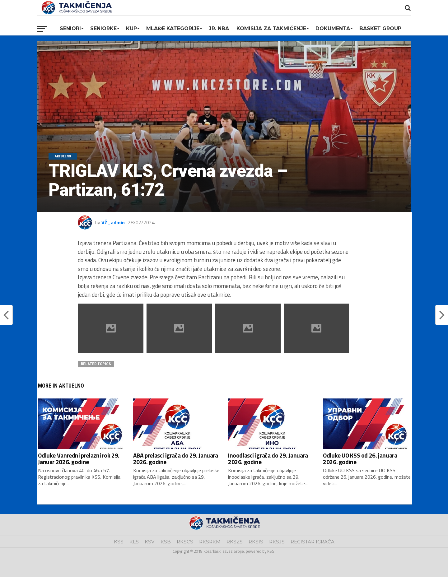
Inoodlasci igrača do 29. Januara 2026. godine (268, 458)
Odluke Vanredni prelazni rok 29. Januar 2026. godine (78, 458)
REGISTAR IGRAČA (312, 542)
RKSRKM (210, 542)
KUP (131, 28)
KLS (134, 542)
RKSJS (277, 542)
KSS (119, 542)
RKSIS (256, 542)
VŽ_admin (113, 222)
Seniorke (103, 28)
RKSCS (185, 542)
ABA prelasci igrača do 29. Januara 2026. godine (175, 458)
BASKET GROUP (380, 28)
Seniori (70, 28)
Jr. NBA (219, 28)
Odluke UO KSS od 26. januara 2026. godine (360, 458)
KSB (166, 542)
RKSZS (234, 542)
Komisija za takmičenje (271, 28)
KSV (150, 542)
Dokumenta (332, 28)
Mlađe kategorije (172, 28)
